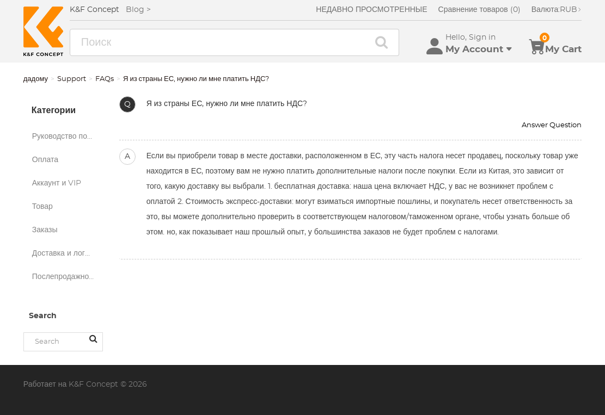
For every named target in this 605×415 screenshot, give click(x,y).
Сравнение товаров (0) (479, 10)
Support (71, 79)
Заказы (45, 230)
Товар (42, 206)
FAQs (104, 79)
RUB (556, 10)
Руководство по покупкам (67, 136)
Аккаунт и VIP (57, 183)
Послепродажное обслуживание (67, 277)
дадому (35, 79)
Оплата (45, 160)
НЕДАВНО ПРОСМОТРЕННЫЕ (371, 10)
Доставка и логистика (67, 253)
